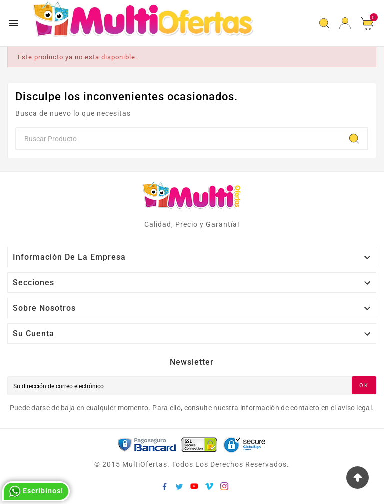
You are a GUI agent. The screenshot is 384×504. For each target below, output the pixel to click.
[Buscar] (179, 139)
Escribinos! (36, 492)
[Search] (355, 139)
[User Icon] (345, 23)
